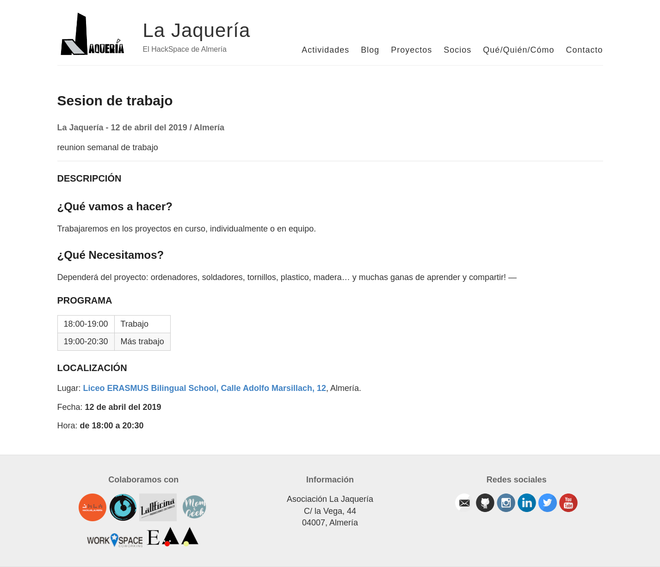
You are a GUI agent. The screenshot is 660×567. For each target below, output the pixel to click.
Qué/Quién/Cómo (518, 50)
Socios (457, 50)
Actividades (325, 50)
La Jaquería (197, 30)
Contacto (584, 50)
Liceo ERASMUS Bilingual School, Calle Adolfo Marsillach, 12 (204, 388)
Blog (370, 50)
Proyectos (411, 50)
